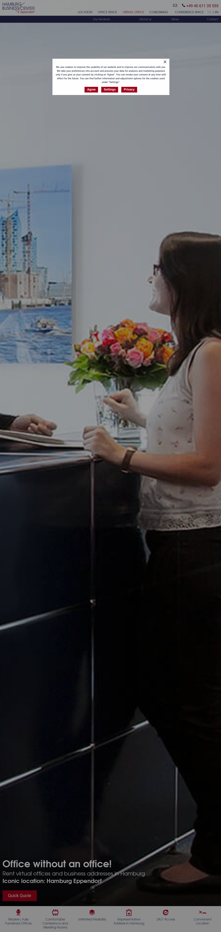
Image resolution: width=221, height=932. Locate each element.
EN (216, 12)
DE (209, 12)
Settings (110, 89)
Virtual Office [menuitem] (133, 12)
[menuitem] (85, 13)
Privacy (129, 89)
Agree (91, 89)
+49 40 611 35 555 (200, 5)
